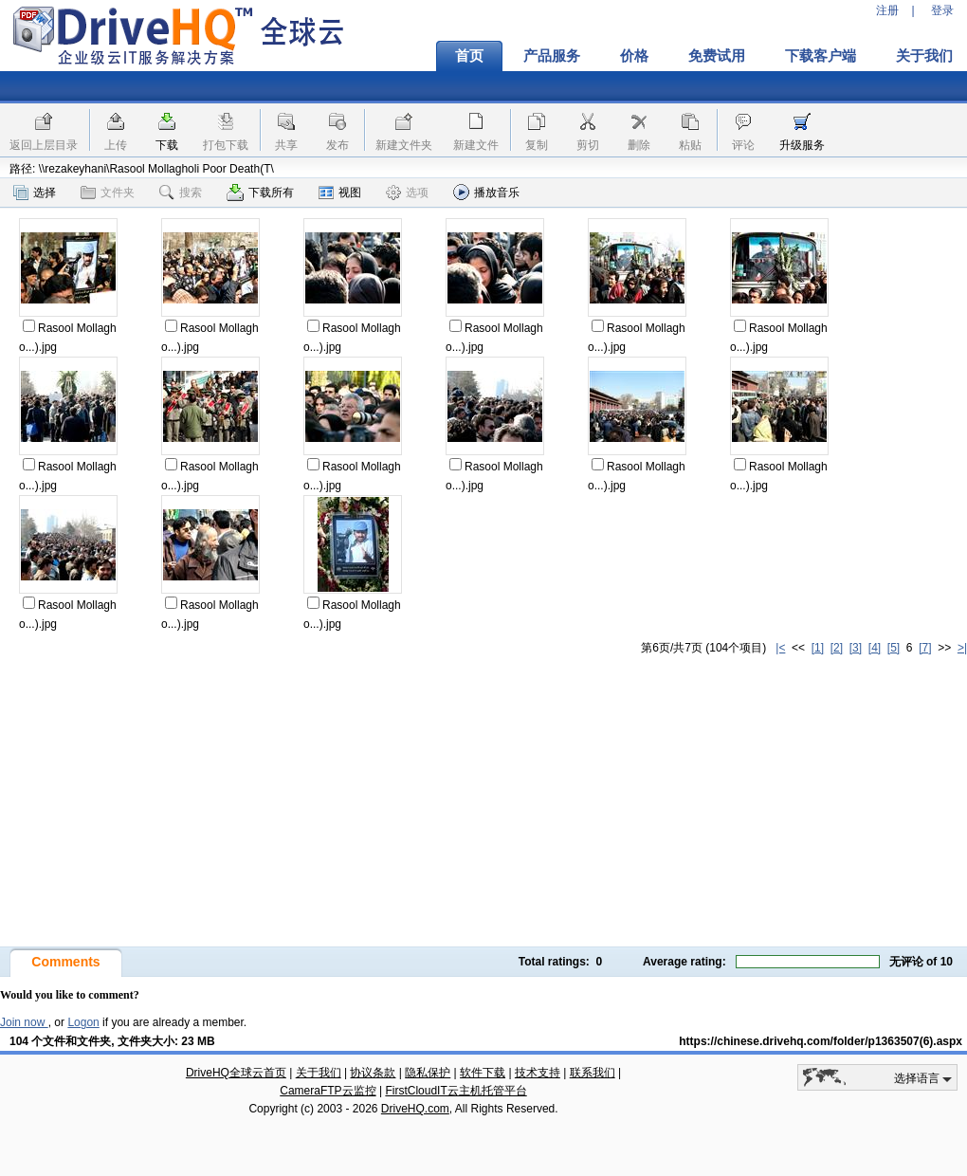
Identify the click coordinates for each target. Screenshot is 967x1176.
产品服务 (551, 56)
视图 (340, 192)
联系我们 (592, 1072)
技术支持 (537, 1072)
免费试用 (716, 56)
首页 (469, 56)
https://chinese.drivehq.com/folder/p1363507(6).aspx (820, 1041)
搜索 (180, 192)
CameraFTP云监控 (327, 1090)
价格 (634, 56)
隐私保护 (427, 1072)
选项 (407, 192)
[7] (925, 647)
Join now (24, 1022)
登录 (942, 10)
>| (962, 647)
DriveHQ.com (415, 1108)
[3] (855, 647)
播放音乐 (486, 192)
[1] (818, 647)
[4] (874, 647)
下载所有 (260, 192)
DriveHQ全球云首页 (236, 1072)
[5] (893, 647)
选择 (34, 192)
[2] (836, 647)
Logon (83, 1022)
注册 (887, 10)
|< (780, 647)
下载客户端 (820, 56)
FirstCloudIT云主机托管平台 (455, 1090)
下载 (166, 145)
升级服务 (802, 145)
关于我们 (318, 1072)
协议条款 (372, 1072)
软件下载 (482, 1072)
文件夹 (108, 192)
